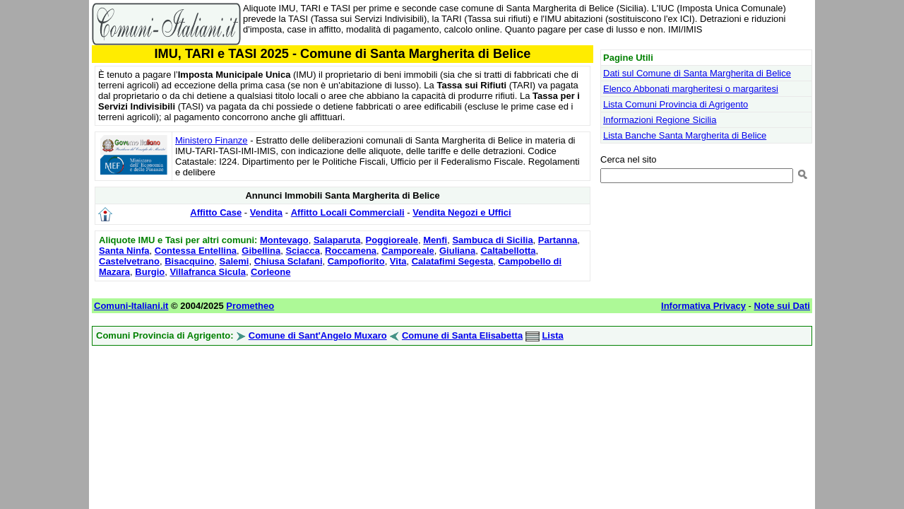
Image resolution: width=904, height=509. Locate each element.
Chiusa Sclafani (288, 261)
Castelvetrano (129, 261)
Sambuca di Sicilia (492, 240)
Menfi (435, 240)
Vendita (266, 212)
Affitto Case (216, 212)
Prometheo (250, 305)
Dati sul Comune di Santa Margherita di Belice (697, 73)
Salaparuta (337, 240)
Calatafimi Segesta (453, 261)
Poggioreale (392, 240)
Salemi (234, 261)
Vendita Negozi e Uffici (461, 212)
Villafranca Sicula (207, 272)
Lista (552, 335)
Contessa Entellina (196, 250)
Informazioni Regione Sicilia (659, 120)
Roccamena (350, 250)
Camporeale (407, 250)
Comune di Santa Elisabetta (462, 335)
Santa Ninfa (124, 250)
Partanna (558, 240)
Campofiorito (356, 261)
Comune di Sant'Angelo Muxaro (318, 335)
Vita (398, 261)
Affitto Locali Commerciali (348, 212)
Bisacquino (189, 261)
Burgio (150, 272)
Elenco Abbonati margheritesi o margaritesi (690, 88)
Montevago (284, 240)
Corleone (270, 272)
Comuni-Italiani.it (131, 305)
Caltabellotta (508, 250)
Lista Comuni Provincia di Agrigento (675, 104)
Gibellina (261, 250)
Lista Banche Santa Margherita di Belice (684, 135)
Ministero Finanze (211, 140)
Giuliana (457, 250)
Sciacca (302, 250)
